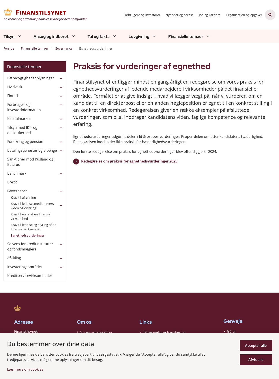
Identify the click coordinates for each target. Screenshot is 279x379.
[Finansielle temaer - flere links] (207, 36)
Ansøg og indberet (51, 36)
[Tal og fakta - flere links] (114, 36)
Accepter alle (256, 345)
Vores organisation (96, 331)
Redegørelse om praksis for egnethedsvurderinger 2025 (129, 161)
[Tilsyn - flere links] (19, 36)
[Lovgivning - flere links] (153, 36)
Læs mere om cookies (25, 369)
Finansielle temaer (185, 36)
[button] (59, 78)
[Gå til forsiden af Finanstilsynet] (43, 14)
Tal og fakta (99, 36)
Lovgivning (139, 36)
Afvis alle (255, 359)
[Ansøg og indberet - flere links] (73, 36)
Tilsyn (9, 36)
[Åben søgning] (270, 14)
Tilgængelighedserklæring (164, 331)
